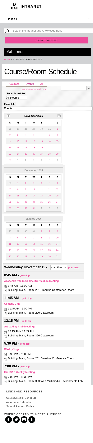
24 (18, 154)
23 (10, 154)
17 (18, 147)
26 (33, 154)
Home (7, 60)
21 (49, 147)
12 (33, 141)
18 (26, 147)
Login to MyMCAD (46, 40)
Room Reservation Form (33, 89)
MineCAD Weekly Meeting (19, 372)
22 (57, 147)
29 (57, 154)
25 (26, 154)
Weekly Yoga (11, 349)
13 (41, 141)
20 (41, 147)
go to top (25, 275)
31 (33, 208)
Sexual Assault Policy (20, 406)
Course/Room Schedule (21, 397)
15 (57, 141)
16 (10, 147)
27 (41, 154)
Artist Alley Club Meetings (19, 326)
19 (49, 196)
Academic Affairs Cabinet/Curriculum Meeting (31, 281)
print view (73, 267)
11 (26, 141)
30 (10, 160)
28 (49, 154)
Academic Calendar (18, 402)
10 (18, 141)
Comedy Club (12, 303)
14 (49, 141)
